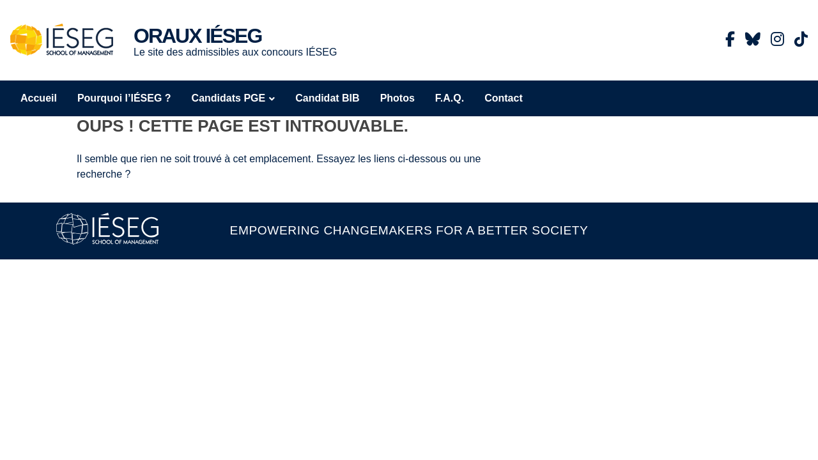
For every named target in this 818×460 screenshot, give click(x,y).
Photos (397, 98)
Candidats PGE (229, 98)
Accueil (38, 98)
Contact (503, 98)
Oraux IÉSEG (197, 35)
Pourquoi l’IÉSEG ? (124, 98)
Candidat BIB (327, 98)
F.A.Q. (449, 98)
